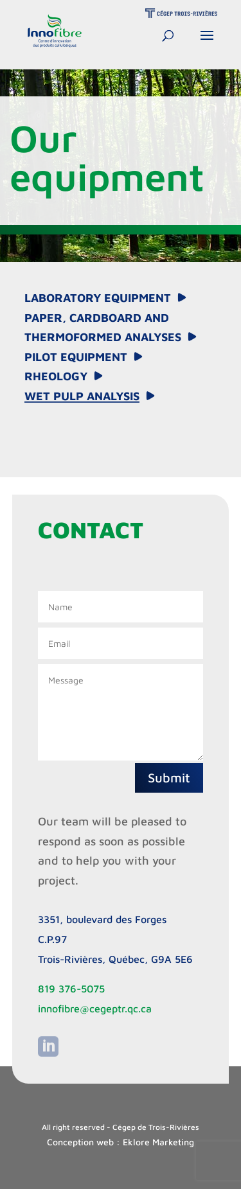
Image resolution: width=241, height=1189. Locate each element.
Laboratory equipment (97, 297)
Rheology (55, 376)
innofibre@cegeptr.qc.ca (95, 1008)
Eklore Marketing (158, 1141)
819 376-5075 (71, 988)
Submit (169, 777)
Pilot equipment (75, 357)
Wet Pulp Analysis (81, 396)
